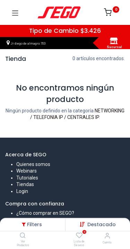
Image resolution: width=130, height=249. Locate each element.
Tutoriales (27, 178)
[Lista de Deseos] (79, 235)
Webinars (26, 171)
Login (22, 191)
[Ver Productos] (22, 236)
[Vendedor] (107, 236)
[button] (101, 224)
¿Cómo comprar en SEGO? (45, 213)
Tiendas (25, 184)
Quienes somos (33, 164)
